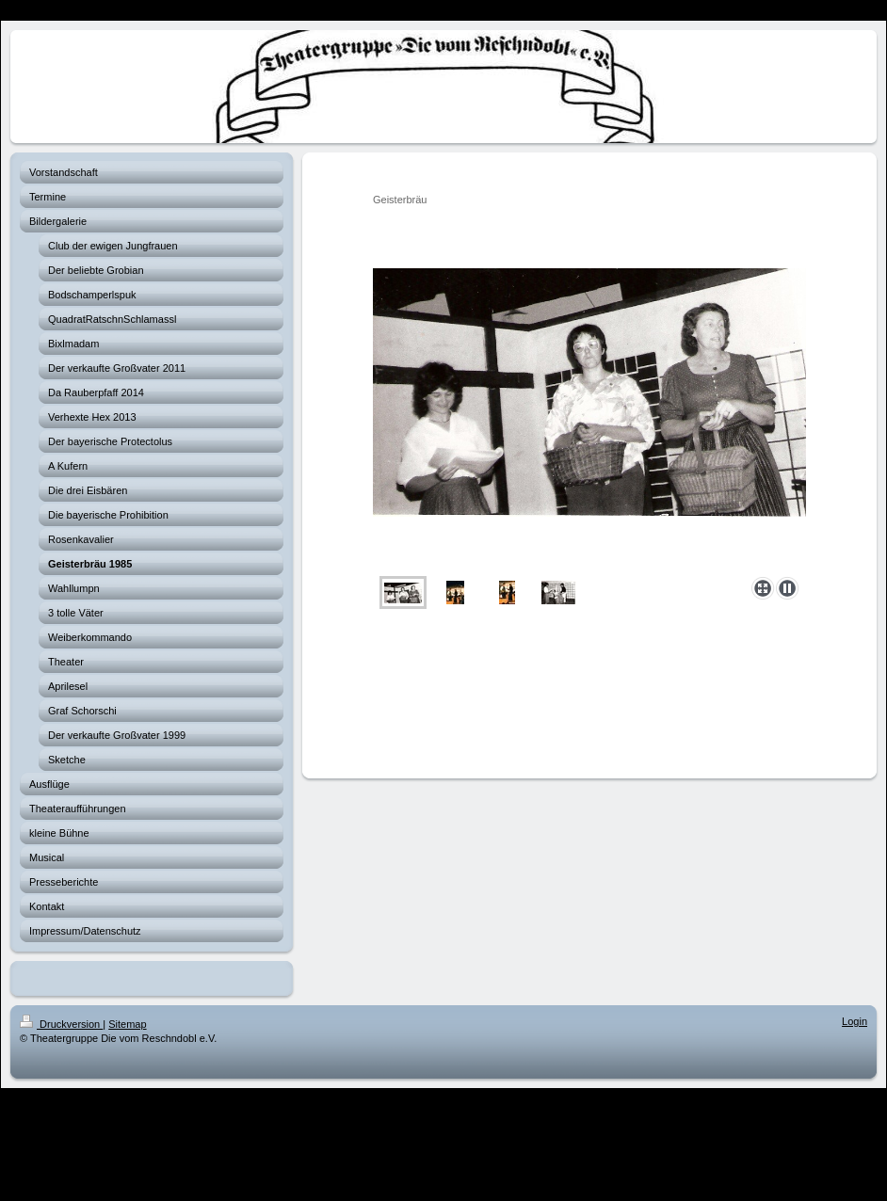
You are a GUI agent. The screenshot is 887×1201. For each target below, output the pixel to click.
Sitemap (127, 1024)
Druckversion (61, 1024)
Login (854, 1021)
